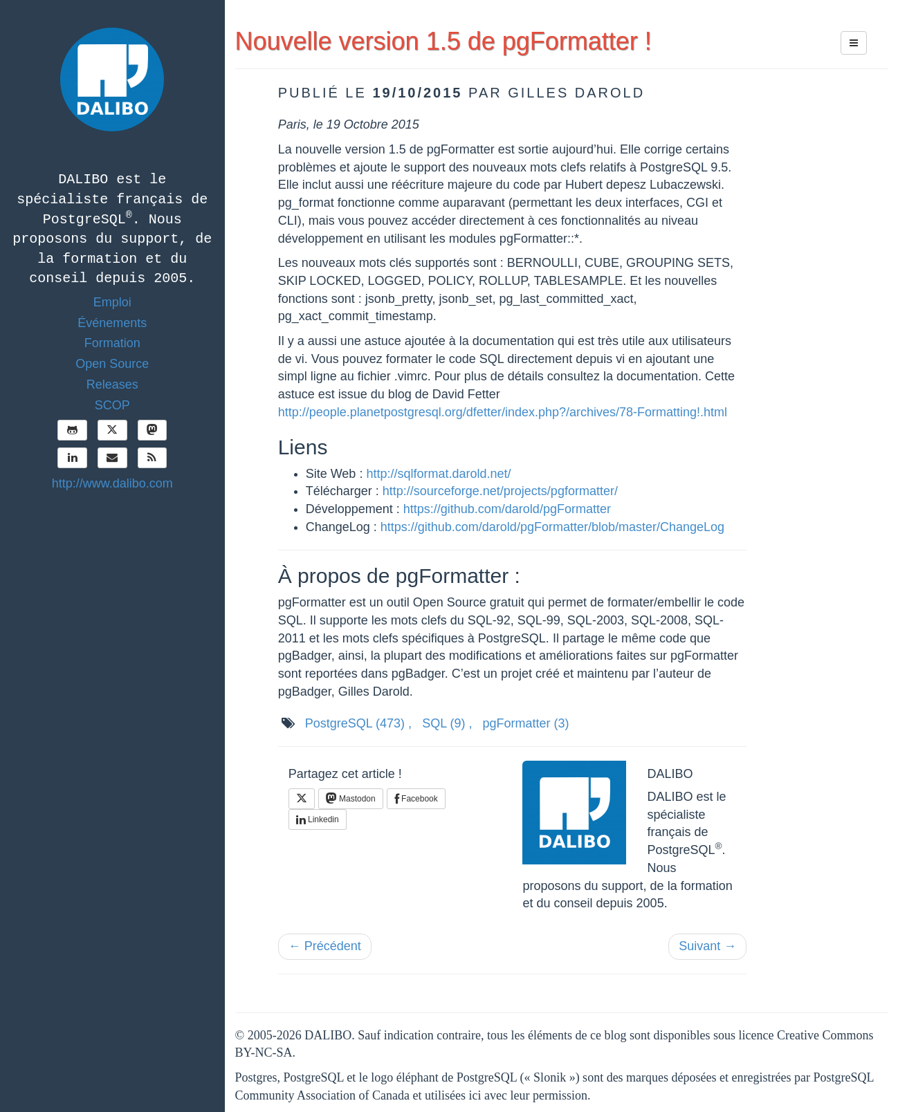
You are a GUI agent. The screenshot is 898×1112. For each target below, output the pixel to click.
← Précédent (324, 946)
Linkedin (317, 819)
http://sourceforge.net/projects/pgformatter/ (500, 491)
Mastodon (351, 798)
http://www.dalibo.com (112, 483)
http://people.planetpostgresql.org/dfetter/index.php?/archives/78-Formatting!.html (502, 412)
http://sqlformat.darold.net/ (438, 474)
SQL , (447, 723)
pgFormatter (526, 723)
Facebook (416, 799)
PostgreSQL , (358, 723)
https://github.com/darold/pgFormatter (507, 509)
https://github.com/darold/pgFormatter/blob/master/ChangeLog (552, 527)
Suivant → (707, 946)
